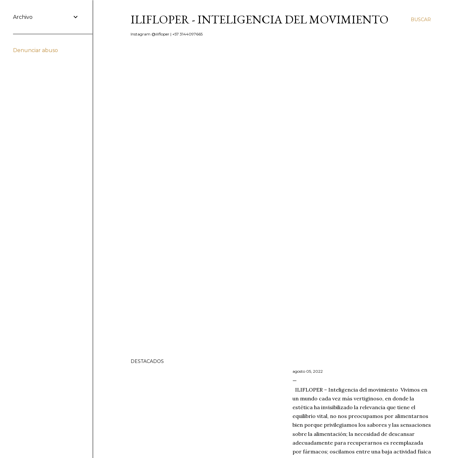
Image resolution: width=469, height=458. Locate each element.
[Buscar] (421, 19)
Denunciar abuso (35, 50)
